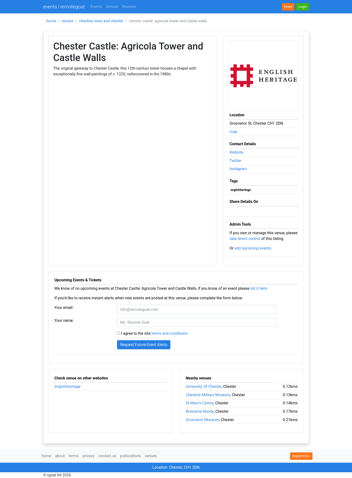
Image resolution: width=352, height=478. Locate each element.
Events (96, 6)
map (233, 131)
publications (130, 456)
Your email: (63, 307)
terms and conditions (169, 333)
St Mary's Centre (199, 403)
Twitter (235, 160)
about (60, 456)
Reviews (129, 6)
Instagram (238, 169)
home (51, 21)
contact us (107, 456)
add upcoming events (253, 248)
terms (73, 456)
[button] (302, 7)
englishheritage (241, 190)
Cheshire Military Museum (208, 395)
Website (236, 152)
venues (67, 21)
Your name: (63, 320)
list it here (258, 288)
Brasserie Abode (200, 411)
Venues (112, 6)
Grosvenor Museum (202, 419)
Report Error (301, 456)
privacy (88, 456)
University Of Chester (203, 386)
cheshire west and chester (101, 21)
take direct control (244, 238)
